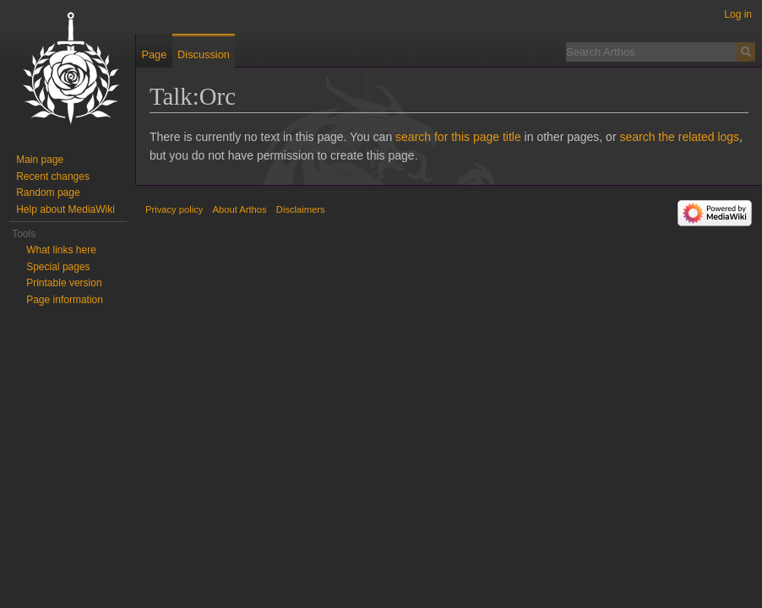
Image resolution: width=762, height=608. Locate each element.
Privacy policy (174, 209)
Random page (47, 192)
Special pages (58, 267)
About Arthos (240, 209)
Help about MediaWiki (65, 209)
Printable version (63, 283)
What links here (61, 250)
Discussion (203, 54)
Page (153, 54)
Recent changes (53, 176)
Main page (39, 160)
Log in (738, 14)
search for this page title (458, 137)
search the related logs (679, 137)
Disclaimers (300, 209)
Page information (64, 300)
